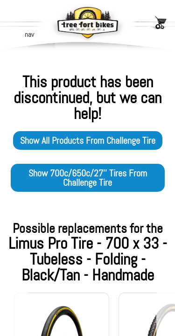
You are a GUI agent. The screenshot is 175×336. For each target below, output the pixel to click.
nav (29, 34)
